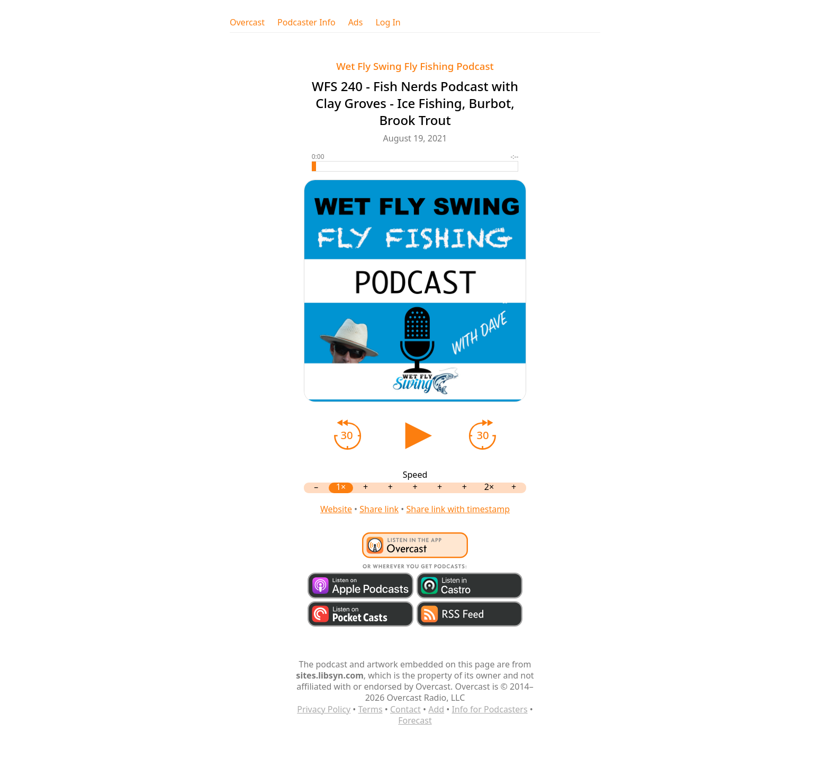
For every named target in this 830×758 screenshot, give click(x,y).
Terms (370, 709)
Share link (379, 509)
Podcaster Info (306, 22)
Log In (387, 22)
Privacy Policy (323, 709)
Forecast (414, 720)
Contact (405, 709)
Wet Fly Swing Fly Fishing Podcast (414, 66)
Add (436, 709)
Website (336, 509)
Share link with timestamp (458, 509)
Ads (355, 22)
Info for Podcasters (489, 709)
